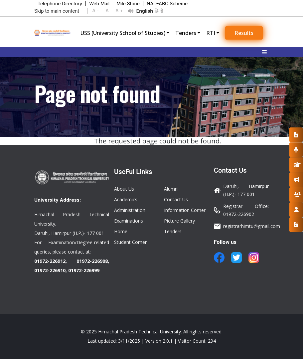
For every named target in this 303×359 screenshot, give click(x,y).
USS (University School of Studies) (122, 33)
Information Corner (185, 210)
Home (120, 231)
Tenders (185, 33)
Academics (125, 199)
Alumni (171, 189)
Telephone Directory (60, 3)
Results (243, 33)
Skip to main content (56, 11)
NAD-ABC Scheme (167, 3)
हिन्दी (159, 11)
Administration (129, 210)
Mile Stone (128, 3)
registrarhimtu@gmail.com (251, 226)
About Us (124, 189)
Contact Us (176, 199)
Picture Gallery (179, 221)
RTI (210, 33)
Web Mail (99, 3)
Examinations (128, 221)
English (144, 11)
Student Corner (130, 242)
